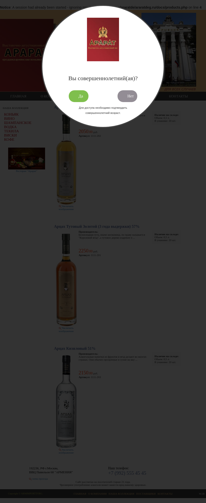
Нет (130, 96)
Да (81, 96)
